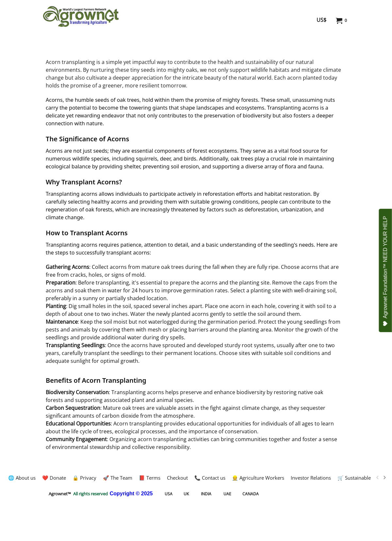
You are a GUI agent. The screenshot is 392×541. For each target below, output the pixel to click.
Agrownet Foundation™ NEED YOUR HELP (386, 271)
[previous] (378, 478)
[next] (384, 478)
